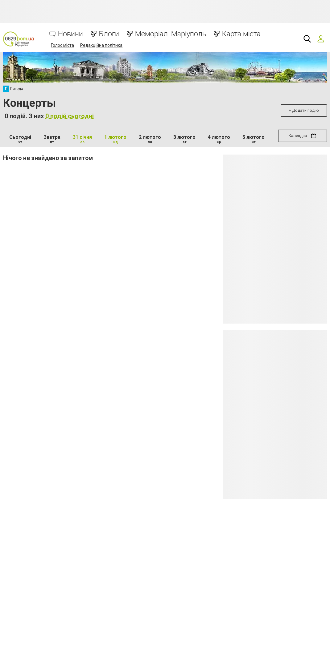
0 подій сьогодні (69, 116)
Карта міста (241, 34)
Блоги (109, 34)
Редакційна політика (101, 45)
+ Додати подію (304, 110)
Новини (70, 34)
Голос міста (62, 45)
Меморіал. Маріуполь (170, 34)
